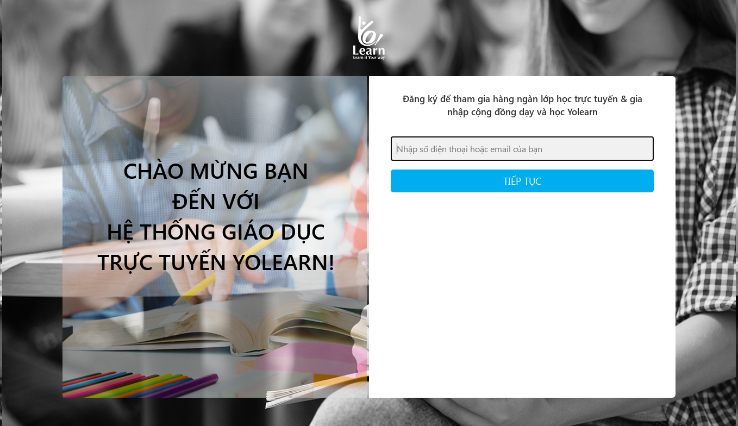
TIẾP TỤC (522, 180)
